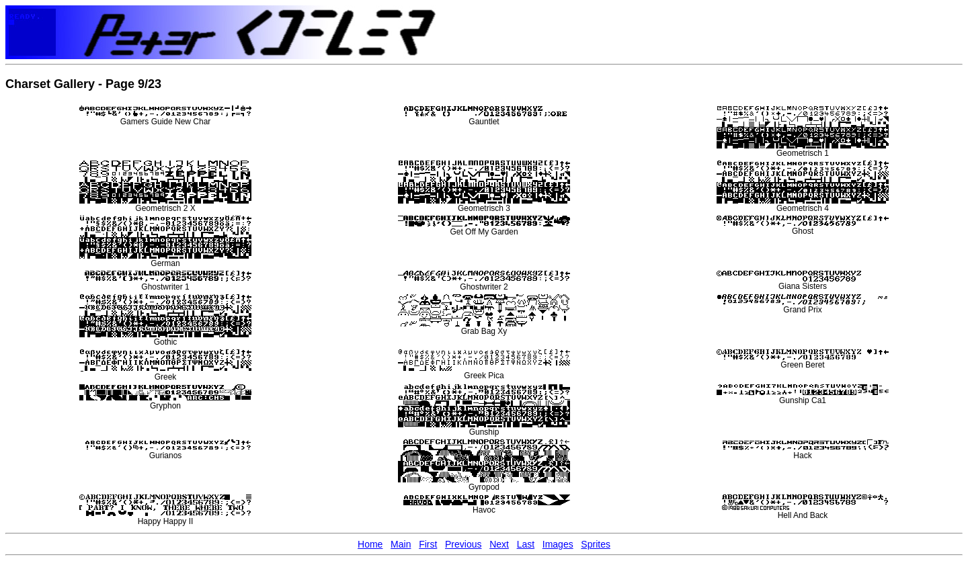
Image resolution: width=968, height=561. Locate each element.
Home (370, 544)
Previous (463, 544)
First (428, 544)
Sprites (595, 544)
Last (525, 544)
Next (499, 544)
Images (557, 544)
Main (401, 544)
